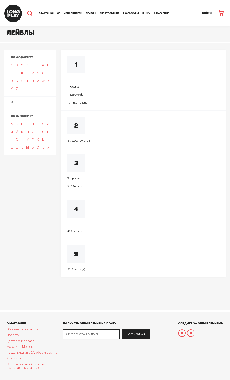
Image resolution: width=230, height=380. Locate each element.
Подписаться (136, 334)
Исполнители (73, 13)
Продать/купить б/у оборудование (32, 352)
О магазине (161, 13)
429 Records (75, 231)
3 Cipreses (74, 178)
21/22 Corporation (78, 140)
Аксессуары (131, 13)
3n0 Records (75, 186)
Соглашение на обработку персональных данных (26, 365)
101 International (77, 102)
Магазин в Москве (20, 346)
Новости (13, 335)
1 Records (73, 86)
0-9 (13, 102)
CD (58, 13)
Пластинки (46, 13)
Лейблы (91, 13)
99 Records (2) (76, 269)
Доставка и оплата (20, 341)
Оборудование (109, 13)
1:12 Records (75, 94)
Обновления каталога (23, 329)
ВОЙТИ (207, 13)
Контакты (14, 358)
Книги (146, 13)
